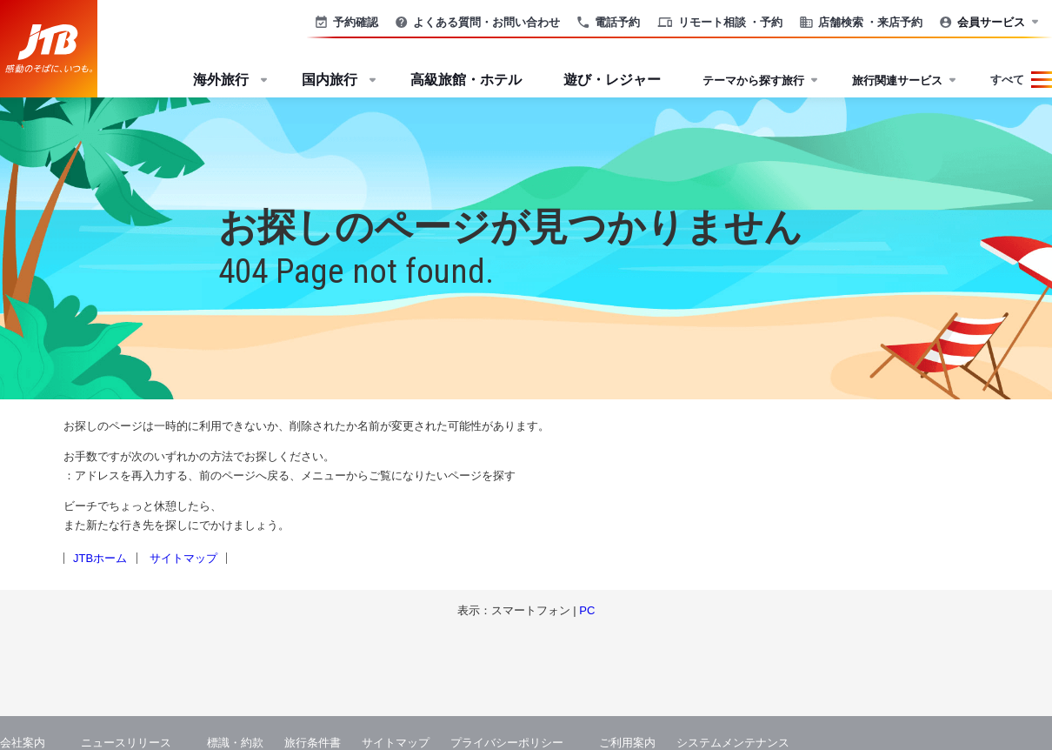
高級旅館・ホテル (466, 79)
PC (587, 610)
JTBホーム (100, 558)
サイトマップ (183, 558)
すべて (1007, 79)
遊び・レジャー (612, 79)
